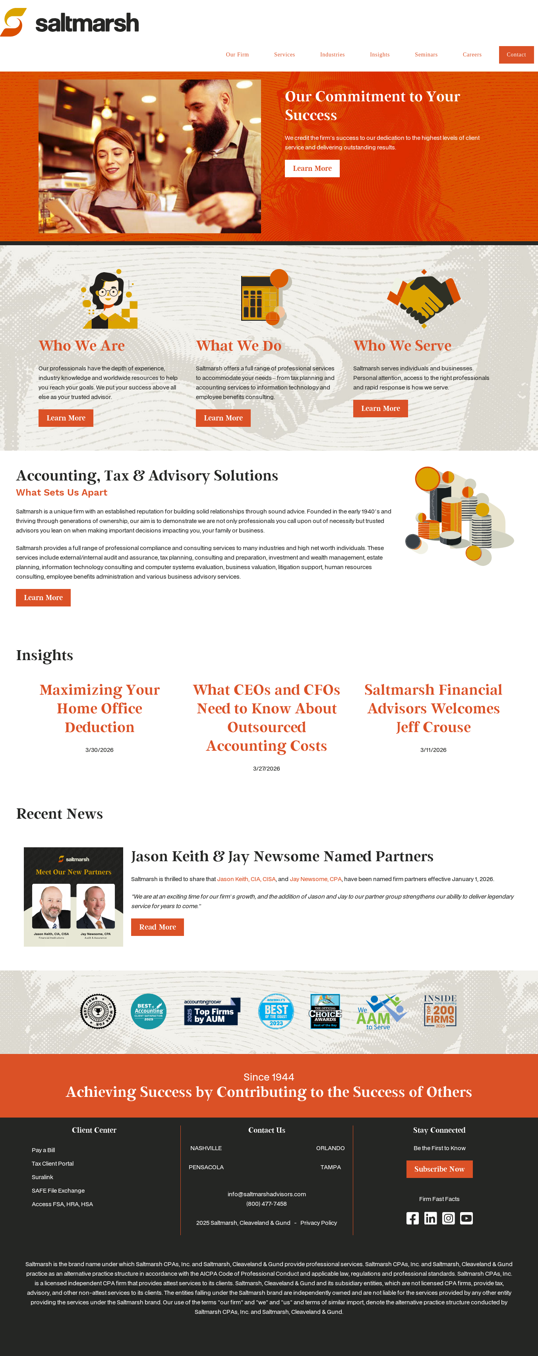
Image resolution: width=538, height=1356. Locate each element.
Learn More (312, 168)
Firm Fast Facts (439, 1199)
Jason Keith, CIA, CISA (246, 879)
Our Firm (237, 55)
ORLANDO (330, 1148)
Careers (472, 55)
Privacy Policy (318, 1222)
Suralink (42, 1177)
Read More (157, 927)
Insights (380, 55)
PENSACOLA (206, 1167)
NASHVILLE (206, 1148)
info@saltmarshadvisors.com (267, 1194)
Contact (516, 55)
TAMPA (331, 1167)
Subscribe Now (439, 1169)
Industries (332, 55)
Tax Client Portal (53, 1163)
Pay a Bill (43, 1150)
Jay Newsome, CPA (316, 879)
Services (284, 55)
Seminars (426, 55)
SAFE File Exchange (58, 1190)
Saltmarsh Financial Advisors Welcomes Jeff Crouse (433, 709)
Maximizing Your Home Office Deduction (99, 709)
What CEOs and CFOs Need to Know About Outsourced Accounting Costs (267, 718)
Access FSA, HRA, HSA (62, 1204)
